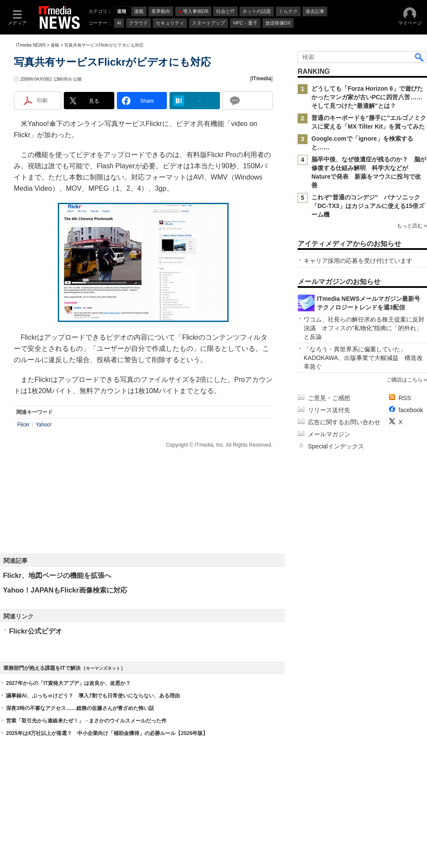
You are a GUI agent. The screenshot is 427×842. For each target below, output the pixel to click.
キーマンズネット (103, 668)
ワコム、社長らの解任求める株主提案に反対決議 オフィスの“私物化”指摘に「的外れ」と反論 (364, 328)
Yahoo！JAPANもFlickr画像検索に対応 (65, 590)
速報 (54, 45)
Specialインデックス (336, 446)
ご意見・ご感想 (329, 397)
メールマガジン (329, 434)
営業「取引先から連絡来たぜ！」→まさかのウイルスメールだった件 (86, 721)
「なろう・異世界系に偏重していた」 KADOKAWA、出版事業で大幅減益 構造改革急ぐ (363, 358)
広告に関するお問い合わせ (344, 422)
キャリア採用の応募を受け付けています (358, 260)
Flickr (23, 425)
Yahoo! (43, 425)
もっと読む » (412, 226)
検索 (419, 57)
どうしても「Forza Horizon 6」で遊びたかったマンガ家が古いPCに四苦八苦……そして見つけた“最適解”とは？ (367, 97)
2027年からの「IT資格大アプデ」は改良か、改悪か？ (68, 683)
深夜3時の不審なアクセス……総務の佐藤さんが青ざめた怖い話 (80, 708)
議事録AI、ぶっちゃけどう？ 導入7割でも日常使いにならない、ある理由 (93, 696)
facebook (411, 410)
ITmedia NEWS (31, 45)
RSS (405, 397)
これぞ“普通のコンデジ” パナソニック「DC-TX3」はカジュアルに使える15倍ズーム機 (367, 206)
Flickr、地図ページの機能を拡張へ (57, 575)
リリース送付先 (329, 410)
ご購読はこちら (404, 380)
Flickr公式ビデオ (35, 631)
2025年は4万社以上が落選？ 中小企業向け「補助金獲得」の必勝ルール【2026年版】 (107, 733)
